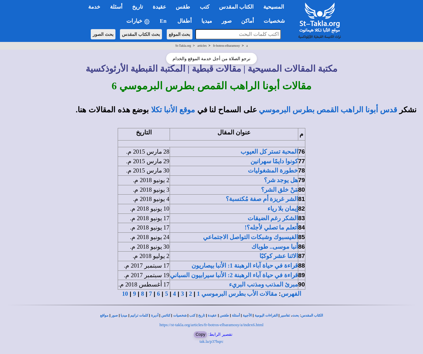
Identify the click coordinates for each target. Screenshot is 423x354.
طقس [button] (183, 7)
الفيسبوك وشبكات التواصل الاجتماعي (250, 237)
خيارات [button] (138, 21)
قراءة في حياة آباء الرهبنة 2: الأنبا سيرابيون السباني (234, 275)
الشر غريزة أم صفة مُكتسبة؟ (262, 199)
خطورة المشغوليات (273, 170)
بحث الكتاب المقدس (141, 34)
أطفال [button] (184, 21)
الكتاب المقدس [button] (236, 7)
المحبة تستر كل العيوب (269, 151)
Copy (200, 334)
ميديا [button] (206, 21)
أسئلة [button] (116, 7)
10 (125, 293)
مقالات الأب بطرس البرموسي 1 (237, 293)
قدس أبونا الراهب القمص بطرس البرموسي (328, 110)
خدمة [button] (94, 7)
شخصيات (180, 315)
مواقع (104, 315)
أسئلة (236, 315)
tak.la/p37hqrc (211, 341)
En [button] (164, 21)
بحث (295, 315)
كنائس (165, 315)
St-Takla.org (183, 45)
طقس (224, 315)
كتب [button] (204, 7)
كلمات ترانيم (139, 315)
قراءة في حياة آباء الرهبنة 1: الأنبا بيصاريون (244, 265)
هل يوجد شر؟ (281, 180)
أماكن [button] (247, 21)
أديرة (154, 315)
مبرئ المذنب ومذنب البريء (263, 284)
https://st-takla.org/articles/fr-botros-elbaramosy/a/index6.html (211, 324)
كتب (192, 315)
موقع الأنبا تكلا (173, 110)
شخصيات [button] (276, 21)
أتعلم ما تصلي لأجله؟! (271, 227)
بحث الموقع (179, 34)
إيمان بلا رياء (282, 208)
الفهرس (291, 293)
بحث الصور (103, 34)
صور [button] (227, 21)
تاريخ (201, 315)
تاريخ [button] (137, 7)
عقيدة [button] (159, 7)
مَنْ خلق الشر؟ (279, 189)
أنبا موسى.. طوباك (274, 246)
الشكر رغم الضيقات (273, 218)
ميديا (124, 315)
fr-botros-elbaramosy (226, 45)
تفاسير (285, 315)
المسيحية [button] (273, 7)
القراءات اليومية (266, 315)
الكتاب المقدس (312, 315)
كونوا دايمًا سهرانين (274, 161)
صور (114, 315)
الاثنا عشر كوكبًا (278, 256)
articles (202, 45)
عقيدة (212, 315)
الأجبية (247, 315)
